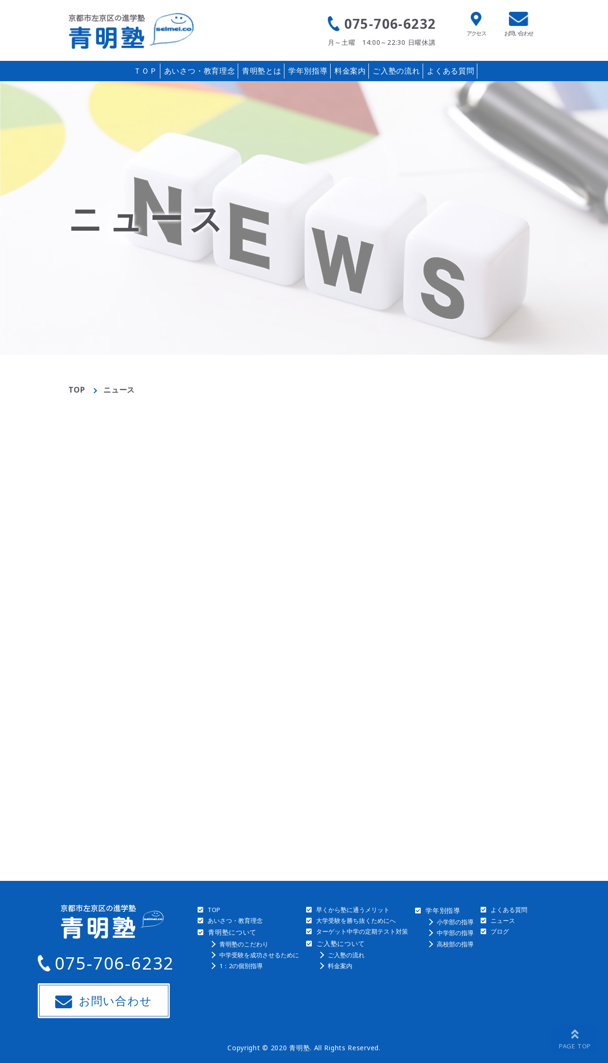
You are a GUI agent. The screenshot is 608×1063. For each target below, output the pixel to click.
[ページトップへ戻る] (575, 1039)
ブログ (500, 931)
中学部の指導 (455, 933)
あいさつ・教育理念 (199, 71)
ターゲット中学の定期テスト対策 (362, 931)
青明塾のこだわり (243, 944)
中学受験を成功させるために (259, 955)
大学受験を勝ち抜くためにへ (356, 920)
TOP (76, 390)
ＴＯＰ (145, 71)
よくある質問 (451, 71)
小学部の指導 (455, 922)
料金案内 (350, 71)
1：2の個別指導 (241, 966)
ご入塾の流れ (396, 71)
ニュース (503, 920)
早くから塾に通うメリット (353, 909)
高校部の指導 (455, 944)
